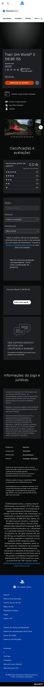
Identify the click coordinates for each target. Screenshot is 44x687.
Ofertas (28, 18)
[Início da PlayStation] (22, 3)
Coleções (18, 18)
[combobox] (22, 208)
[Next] (41, 127)
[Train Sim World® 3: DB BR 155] (18, 127)
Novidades (7, 18)
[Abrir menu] (2, 3)
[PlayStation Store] (11, 11)
